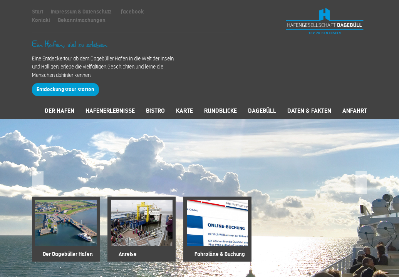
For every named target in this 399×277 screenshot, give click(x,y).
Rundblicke (220, 111)
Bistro (155, 111)
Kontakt (41, 20)
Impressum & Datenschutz (81, 12)
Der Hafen (59, 111)
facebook (132, 12)
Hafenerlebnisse (110, 111)
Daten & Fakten (309, 111)
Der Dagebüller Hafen (68, 254)
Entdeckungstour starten (65, 89)
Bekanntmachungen (82, 20)
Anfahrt (354, 111)
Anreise (128, 254)
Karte (184, 111)
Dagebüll (262, 111)
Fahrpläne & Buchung (219, 254)
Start (37, 12)
